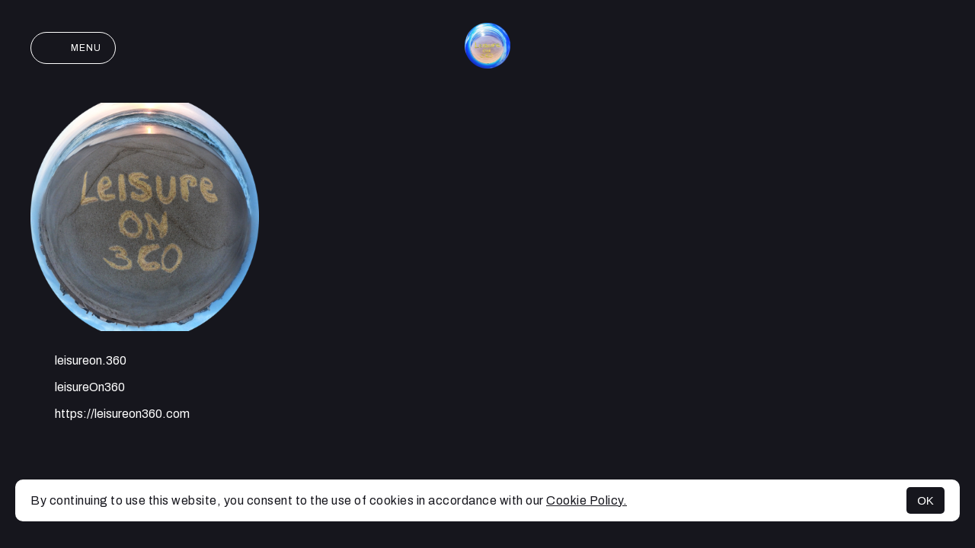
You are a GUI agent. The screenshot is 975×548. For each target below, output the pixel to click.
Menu (73, 48)
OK (925, 500)
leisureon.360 (78, 362)
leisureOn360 (77, 389)
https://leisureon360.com (110, 415)
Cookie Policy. (586, 500)
